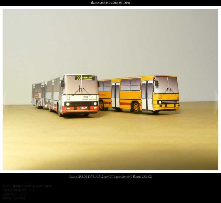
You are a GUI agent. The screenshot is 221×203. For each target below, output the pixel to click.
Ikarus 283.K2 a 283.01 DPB (110, 3)
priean (16, 190)
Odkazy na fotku (14, 198)
